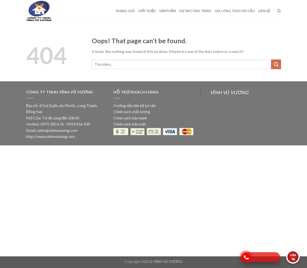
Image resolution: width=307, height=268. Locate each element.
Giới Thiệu (147, 11)
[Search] (279, 11)
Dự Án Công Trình (195, 11)
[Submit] (276, 64)
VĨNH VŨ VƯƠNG (229, 92)
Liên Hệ (264, 11)
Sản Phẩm (167, 11)
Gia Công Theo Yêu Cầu (235, 11)
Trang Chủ (125, 11)
